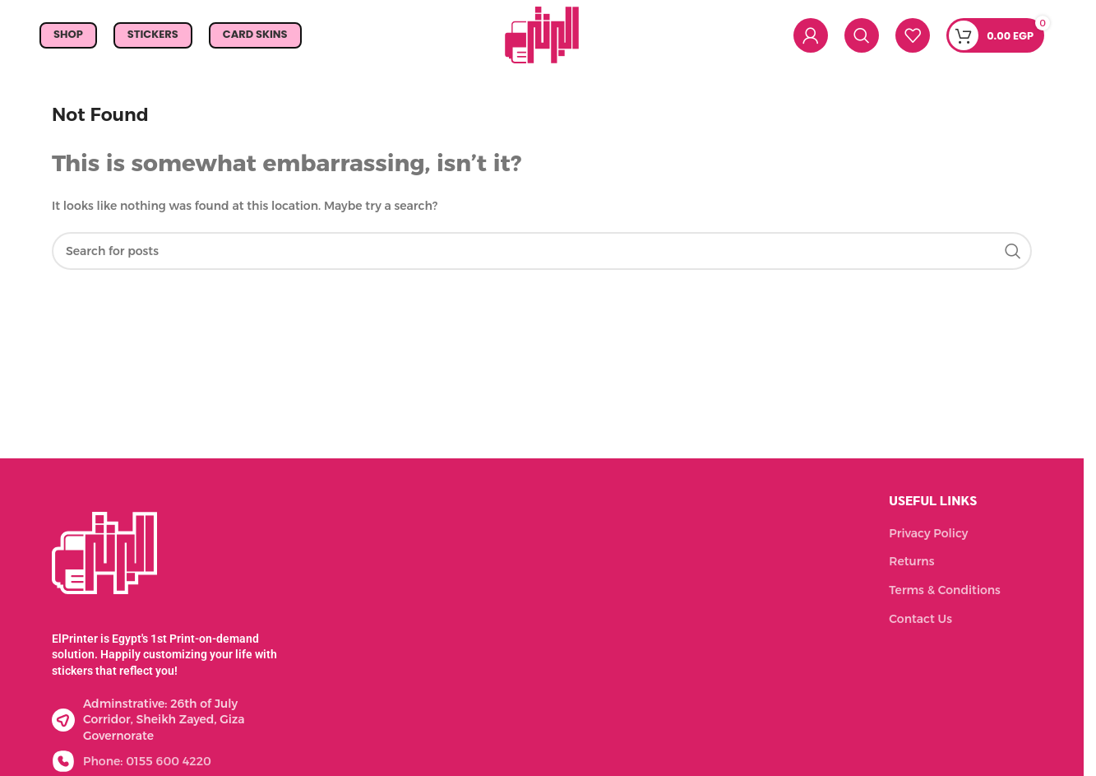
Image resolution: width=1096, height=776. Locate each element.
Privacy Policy (928, 533)
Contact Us (920, 618)
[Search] (861, 35)
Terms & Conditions (945, 590)
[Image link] (104, 551)
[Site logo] (542, 33)
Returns (911, 561)
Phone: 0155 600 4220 (147, 761)
